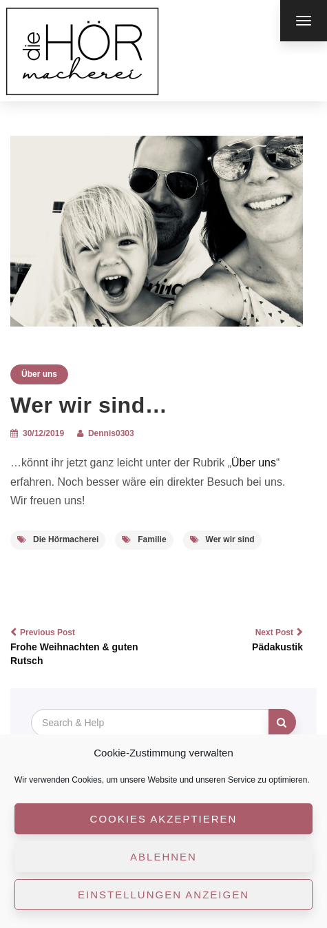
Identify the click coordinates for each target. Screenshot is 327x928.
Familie (144, 539)
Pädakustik (235, 639)
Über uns (39, 374)
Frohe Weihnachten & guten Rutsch (78, 646)
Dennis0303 (111, 433)
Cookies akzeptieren (164, 819)
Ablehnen (163, 857)
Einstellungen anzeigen (163, 894)
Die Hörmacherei (57, 539)
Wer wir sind (222, 539)
